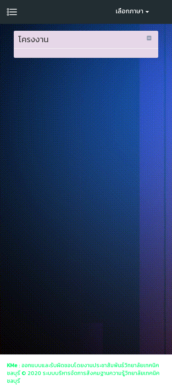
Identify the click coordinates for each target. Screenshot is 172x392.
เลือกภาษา (132, 11)
